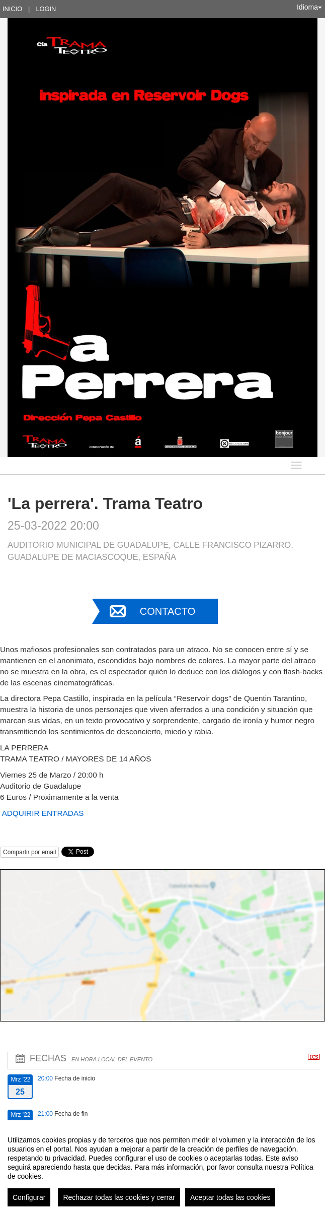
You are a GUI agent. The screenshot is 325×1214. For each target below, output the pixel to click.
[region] (162, 1167)
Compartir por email (29, 852)
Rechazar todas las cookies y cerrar (119, 1197)
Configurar (29, 1197)
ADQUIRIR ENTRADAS (43, 813)
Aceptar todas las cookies (230, 1197)
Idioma (309, 7)
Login (46, 9)
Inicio (12, 9)
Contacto (167, 611)
